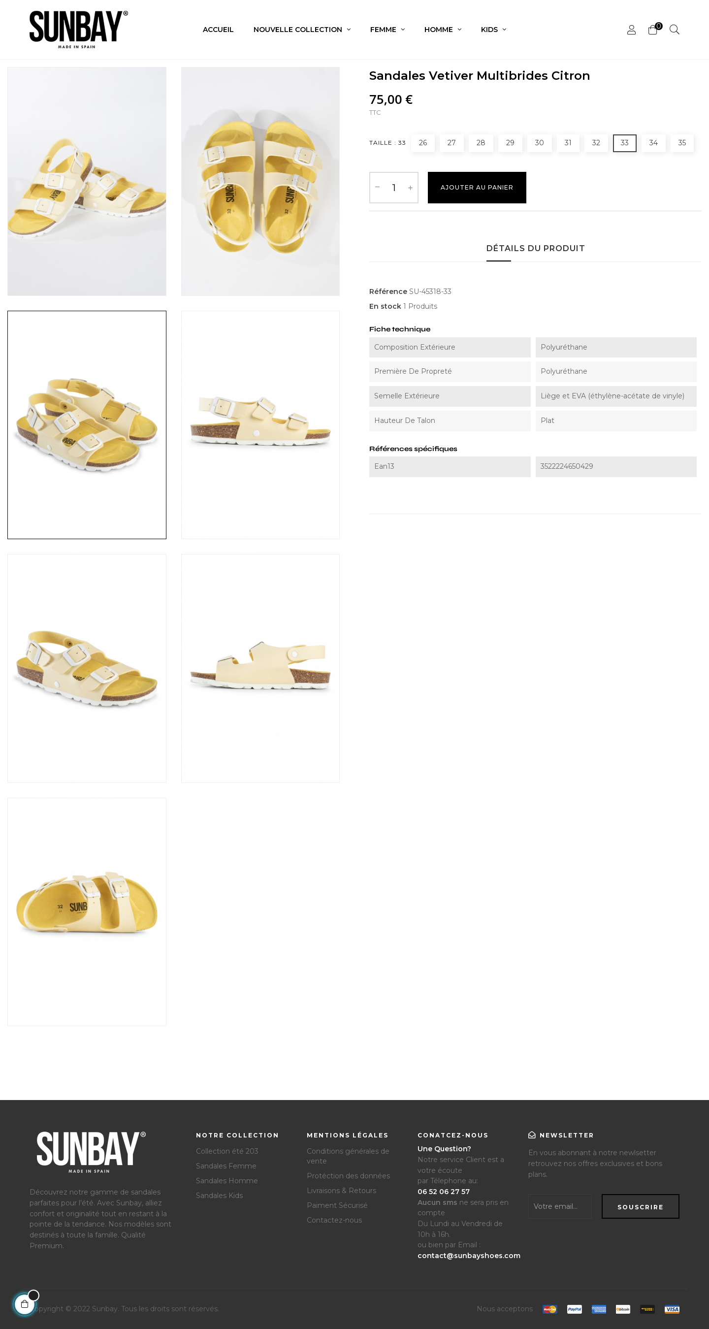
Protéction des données (348, 1175)
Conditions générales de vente (348, 1156)
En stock (385, 306)
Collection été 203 (227, 1151)
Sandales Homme (227, 1180)
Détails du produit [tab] (535, 248)
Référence (388, 291)
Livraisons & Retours (341, 1190)
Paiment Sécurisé (337, 1205)
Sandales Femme (226, 1166)
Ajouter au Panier (477, 187)
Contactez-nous (334, 1220)
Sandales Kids (219, 1195)
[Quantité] (394, 187)
